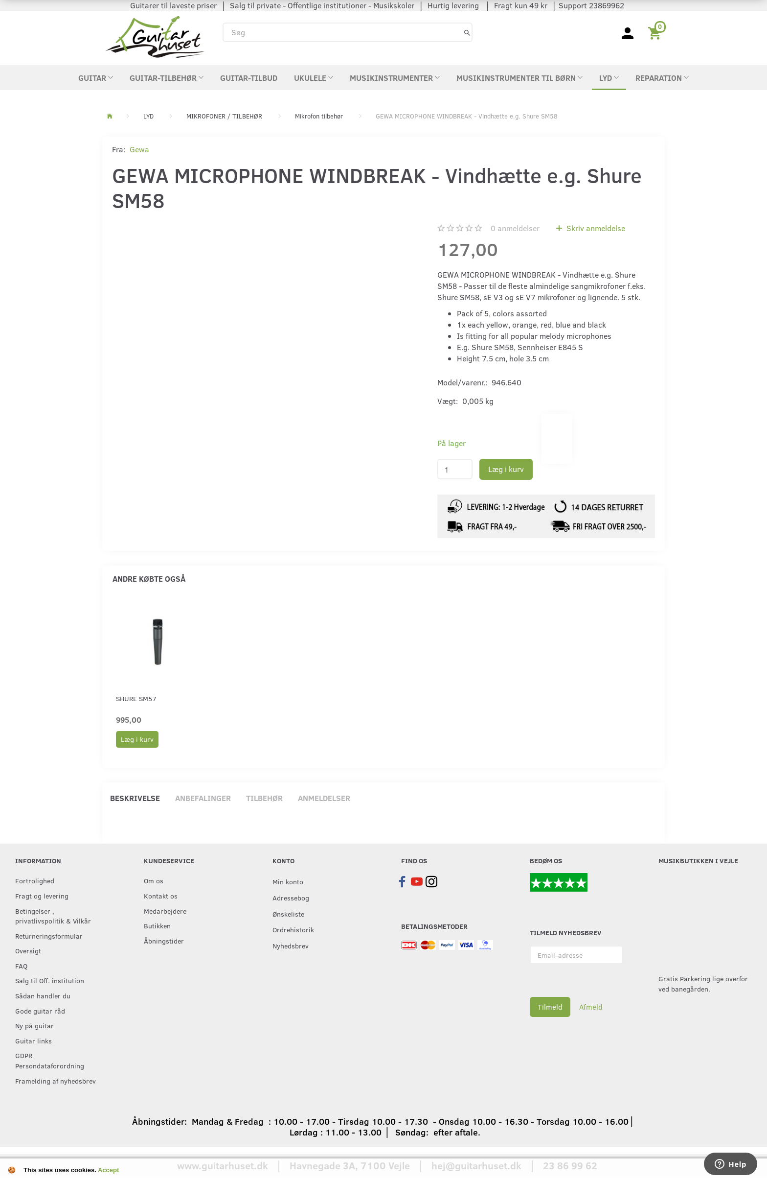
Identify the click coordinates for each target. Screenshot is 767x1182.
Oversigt (28, 950)
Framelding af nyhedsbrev (55, 1081)
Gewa (139, 149)
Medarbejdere (165, 911)
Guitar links (33, 1040)
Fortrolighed (34, 880)
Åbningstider (164, 941)
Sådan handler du (42, 995)
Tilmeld (550, 1007)
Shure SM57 (136, 698)
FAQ (21, 965)
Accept (108, 1170)
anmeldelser (515, 228)
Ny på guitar (34, 1025)
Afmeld (591, 1007)
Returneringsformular (49, 936)
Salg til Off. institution (49, 980)
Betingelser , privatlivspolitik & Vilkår (53, 916)
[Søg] (467, 32)
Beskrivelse (135, 798)
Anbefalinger (203, 798)
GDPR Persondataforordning (49, 1060)
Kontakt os (161, 895)
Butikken (157, 925)
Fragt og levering (41, 895)
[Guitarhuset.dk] (154, 36)
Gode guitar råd (40, 1011)
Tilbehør (264, 798)
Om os (153, 880)
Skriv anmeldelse (594, 228)
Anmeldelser (324, 798)
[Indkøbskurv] (656, 32)
